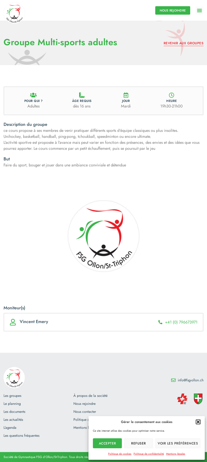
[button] (198, 422)
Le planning (12, 404)
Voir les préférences (178, 443)
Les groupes (12, 396)
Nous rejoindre (84, 404)
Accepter (107, 443)
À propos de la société (90, 396)
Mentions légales (175, 454)
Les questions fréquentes (21, 435)
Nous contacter (84, 411)
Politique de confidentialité (149, 454)
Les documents (14, 411)
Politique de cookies (119, 454)
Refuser (138, 443)
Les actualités (13, 419)
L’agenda (10, 427)
